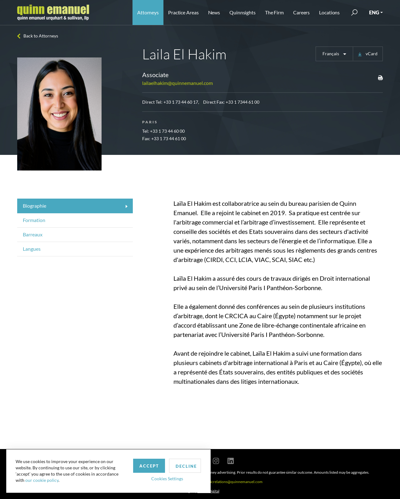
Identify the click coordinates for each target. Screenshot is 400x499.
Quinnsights (242, 12)
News (214, 12)
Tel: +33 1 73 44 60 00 (163, 131)
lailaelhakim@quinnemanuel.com (177, 83)
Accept (145, 465)
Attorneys (148, 12)
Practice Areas (183, 12)
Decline (182, 465)
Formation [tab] (34, 220)
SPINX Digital (208, 491)
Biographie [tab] (34, 206)
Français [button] (331, 53)
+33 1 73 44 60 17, (181, 102)
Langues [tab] (32, 249)
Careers (301, 12)
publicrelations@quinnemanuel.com (232, 481)
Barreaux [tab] (32, 234)
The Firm (274, 12)
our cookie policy (41, 480)
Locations (329, 12)
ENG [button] (374, 12)
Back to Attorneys (40, 35)
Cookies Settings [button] (163, 478)
